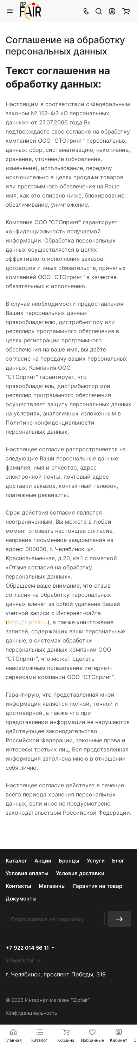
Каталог (16, 860)
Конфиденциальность (31, 1013)
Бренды (69, 860)
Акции (42, 860)
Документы (21, 898)
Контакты (18, 886)
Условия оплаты (27, 873)
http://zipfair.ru (27, 622)
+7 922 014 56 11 (27, 948)
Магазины (52, 886)
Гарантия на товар (97, 886)
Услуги (96, 860)
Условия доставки (80, 873)
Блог (118, 860)
